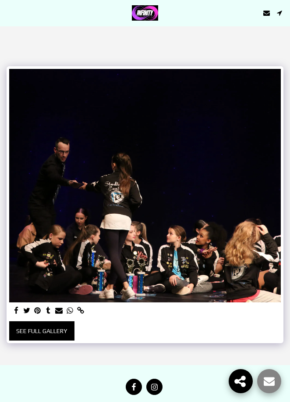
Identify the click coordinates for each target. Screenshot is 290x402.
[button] (9, 12)
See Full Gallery (41, 330)
